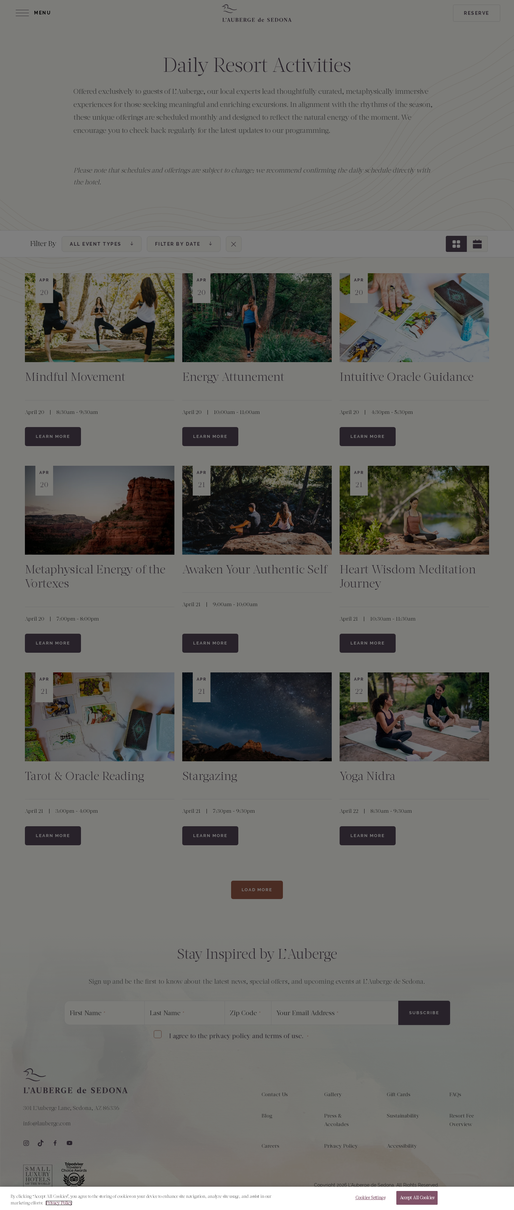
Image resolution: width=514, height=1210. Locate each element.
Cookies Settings (370, 1197)
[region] (257, 1198)
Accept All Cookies (417, 1197)
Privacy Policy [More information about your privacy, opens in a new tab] (59, 1202)
